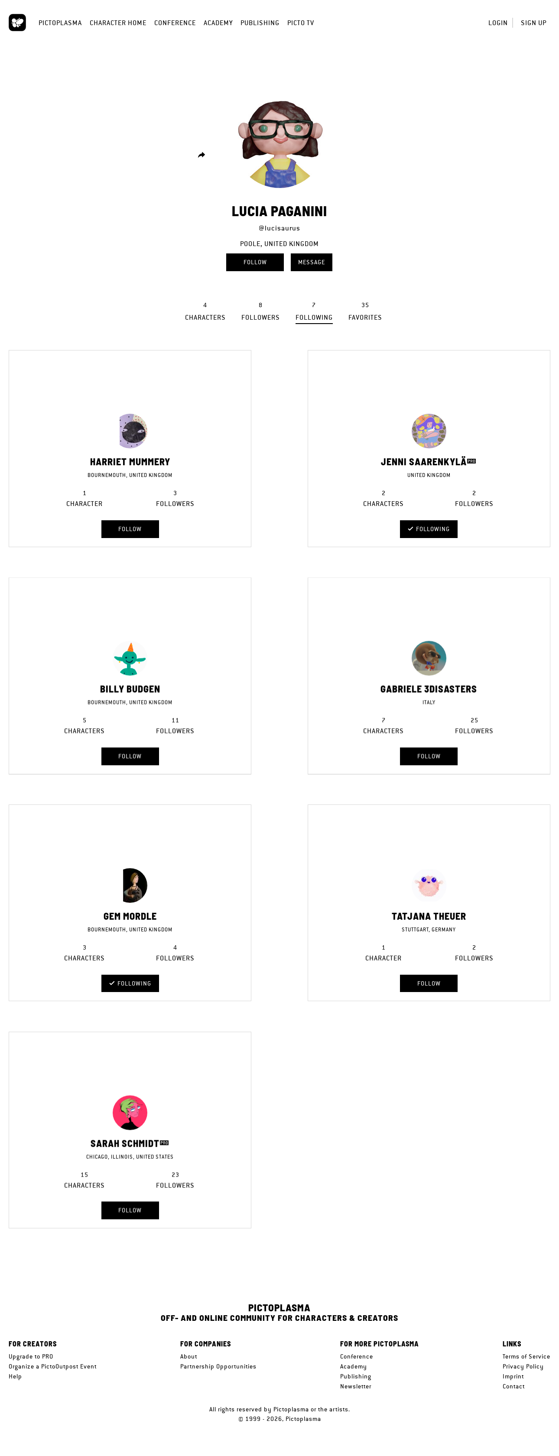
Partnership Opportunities (218, 1366)
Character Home (118, 22)
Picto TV (300, 22)
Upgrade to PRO (31, 1356)
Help (15, 1376)
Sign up (533, 22)
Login (498, 22)
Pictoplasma (60, 22)
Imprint (513, 1376)
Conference (175, 22)
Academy (218, 22)
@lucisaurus (279, 228)
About (188, 1356)
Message (311, 262)
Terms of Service (526, 1356)
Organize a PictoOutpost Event (53, 1366)
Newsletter (355, 1386)
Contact (514, 1386)
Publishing (260, 22)
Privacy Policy (523, 1366)
